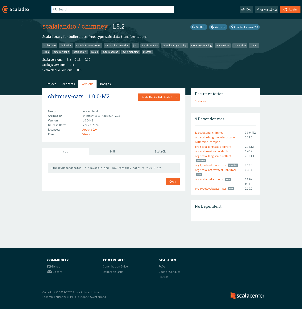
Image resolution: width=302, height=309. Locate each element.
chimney (95, 26)
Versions (87, 84)
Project (50, 84)
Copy (172, 181)
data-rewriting (61, 51)
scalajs (253, 45)
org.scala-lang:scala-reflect (213, 156)
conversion (240, 45)
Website (218, 27)
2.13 (78, 59)
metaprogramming (201, 45)
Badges (105, 84)
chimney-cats (65, 96)
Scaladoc (200, 101)
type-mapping (131, 51)
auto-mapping (110, 51)
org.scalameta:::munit (209, 179)
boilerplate (49, 45)
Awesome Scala (266, 9)
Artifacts (68, 84)
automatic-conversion (117, 45)
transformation (150, 45)
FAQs (162, 266)
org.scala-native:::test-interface (216, 170)
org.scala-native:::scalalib (211, 151)
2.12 (87, 59)
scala (46, 51)
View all (87, 134)
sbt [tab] (65, 151)
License (163, 277)
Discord (54, 272)
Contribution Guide (115, 266)
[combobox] (159, 97)
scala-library (80, 51)
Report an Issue (113, 272)
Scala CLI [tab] (161, 151)
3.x (69, 59)
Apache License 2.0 (244, 27)
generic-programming (174, 45)
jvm (135, 45)
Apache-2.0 (89, 129)
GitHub (198, 27)
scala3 (94, 51)
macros (147, 51)
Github (53, 266)
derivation (66, 45)
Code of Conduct (169, 272)
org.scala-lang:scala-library (213, 147)
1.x (72, 64)
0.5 (79, 70)
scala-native (222, 45)
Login (290, 9)
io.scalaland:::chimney (209, 132)
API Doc (246, 9)
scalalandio (59, 26)
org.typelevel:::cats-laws (210, 188)
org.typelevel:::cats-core (210, 165)
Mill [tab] (112, 151)
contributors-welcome (88, 45)
